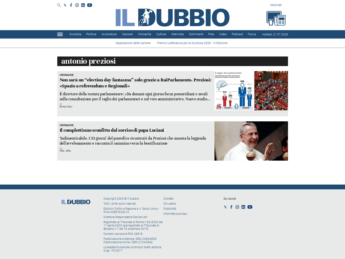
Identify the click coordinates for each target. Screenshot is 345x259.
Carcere (127, 34)
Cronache (144, 34)
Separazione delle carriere (133, 43)
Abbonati (276, 5)
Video (223, 34)
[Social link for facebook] (71, 5)
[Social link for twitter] (65, 5)
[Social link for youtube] (89, 5)
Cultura (161, 34)
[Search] (59, 5)
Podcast (237, 34)
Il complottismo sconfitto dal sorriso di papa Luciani (112, 130)
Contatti (168, 198)
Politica (91, 34)
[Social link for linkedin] (83, 5)
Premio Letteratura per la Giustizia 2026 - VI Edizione (193, 43)
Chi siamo (169, 203)
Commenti (196, 34)
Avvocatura (109, 34)
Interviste (177, 34)
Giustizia (75, 34)
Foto (211, 34)
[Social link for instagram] (77, 5)
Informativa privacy (175, 213)
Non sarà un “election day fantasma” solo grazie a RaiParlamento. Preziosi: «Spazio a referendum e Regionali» (136, 83)
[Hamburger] (60, 34)
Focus (252, 34)
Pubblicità (169, 208)
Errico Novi (66, 106)
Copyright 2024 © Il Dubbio (122, 198)
